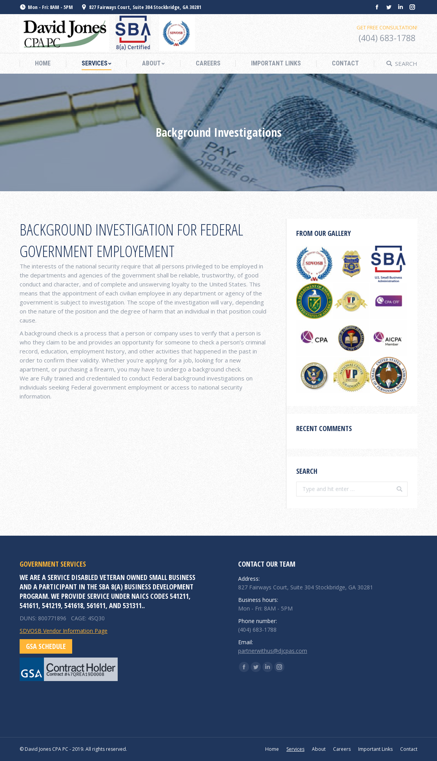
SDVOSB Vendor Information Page (63, 630)
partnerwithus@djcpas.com (272, 650)
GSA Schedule (46, 646)
